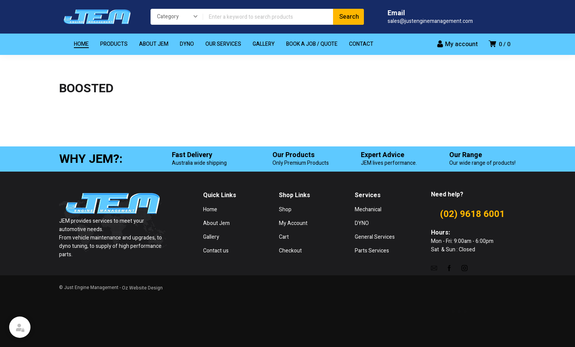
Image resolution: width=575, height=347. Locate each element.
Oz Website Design (142, 287)
